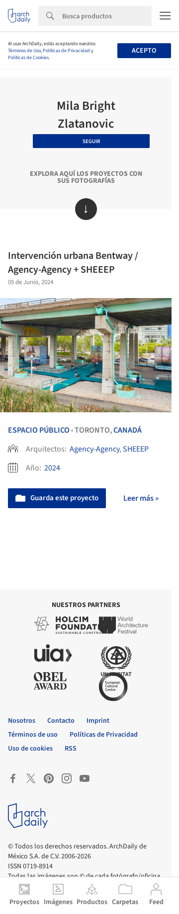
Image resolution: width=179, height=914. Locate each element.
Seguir (91, 141)
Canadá (127, 430)
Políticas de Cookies (28, 57)
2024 (52, 467)
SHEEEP (136, 449)
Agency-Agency (94, 449)
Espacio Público (39, 430)
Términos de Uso (24, 50)
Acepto (144, 51)
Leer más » (141, 498)
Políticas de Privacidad (66, 50)
